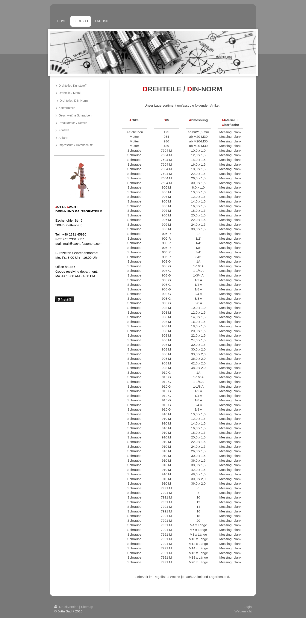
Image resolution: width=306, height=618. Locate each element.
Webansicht (243, 611)
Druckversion (66, 607)
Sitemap (87, 607)
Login (248, 607)
